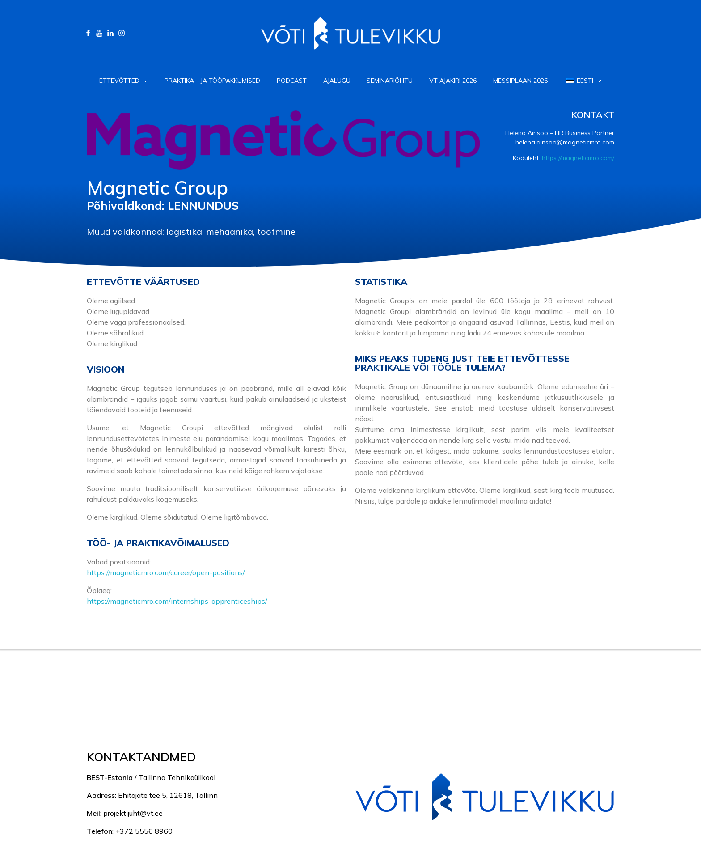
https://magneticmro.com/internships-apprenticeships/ (177, 601)
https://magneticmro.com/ (578, 158)
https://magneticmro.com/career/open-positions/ (166, 572)
